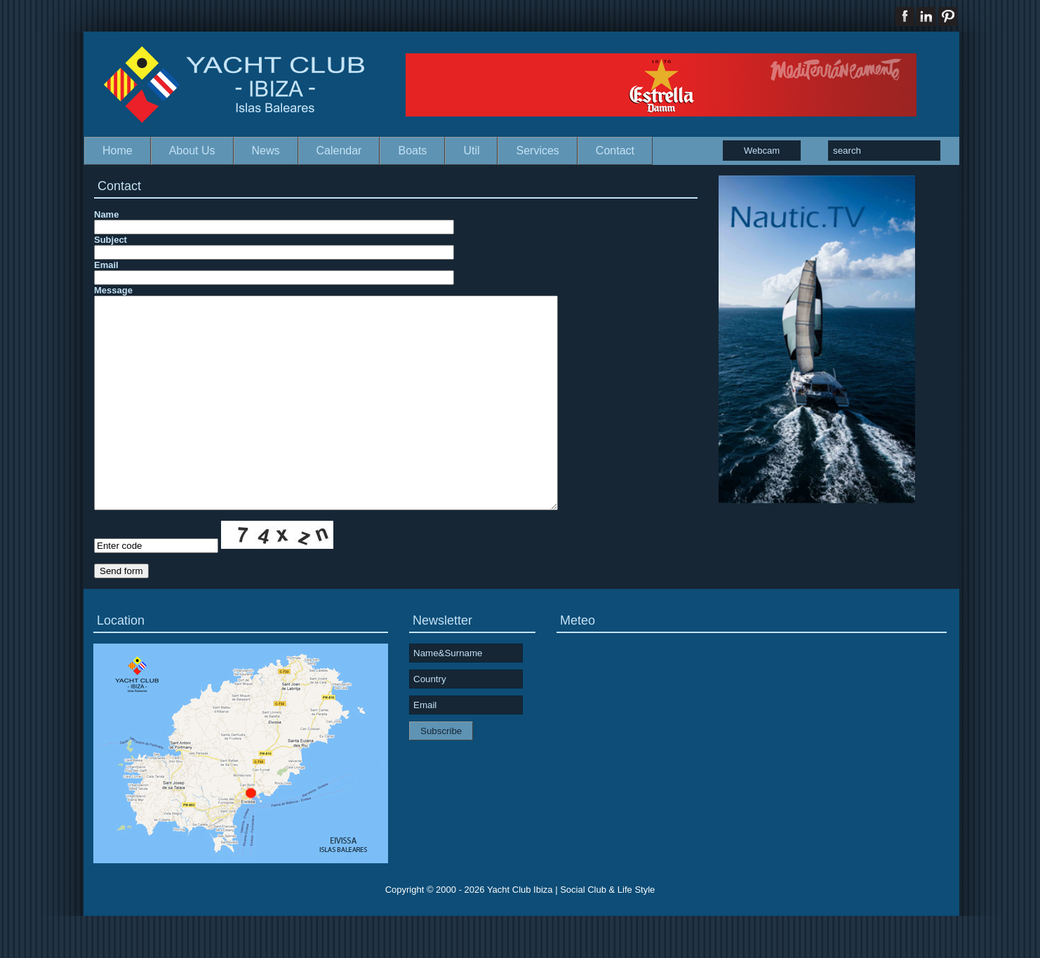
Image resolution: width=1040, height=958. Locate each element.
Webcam (762, 150)
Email (106, 265)
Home (117, 151)
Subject (110, 239)
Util (471, 151)
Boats (412, 151)
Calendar (339, 151)
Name (106, 214)
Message (113, 290)
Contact (615, 151)
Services (537, 151)
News (266, 151)
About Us (192, 151)
